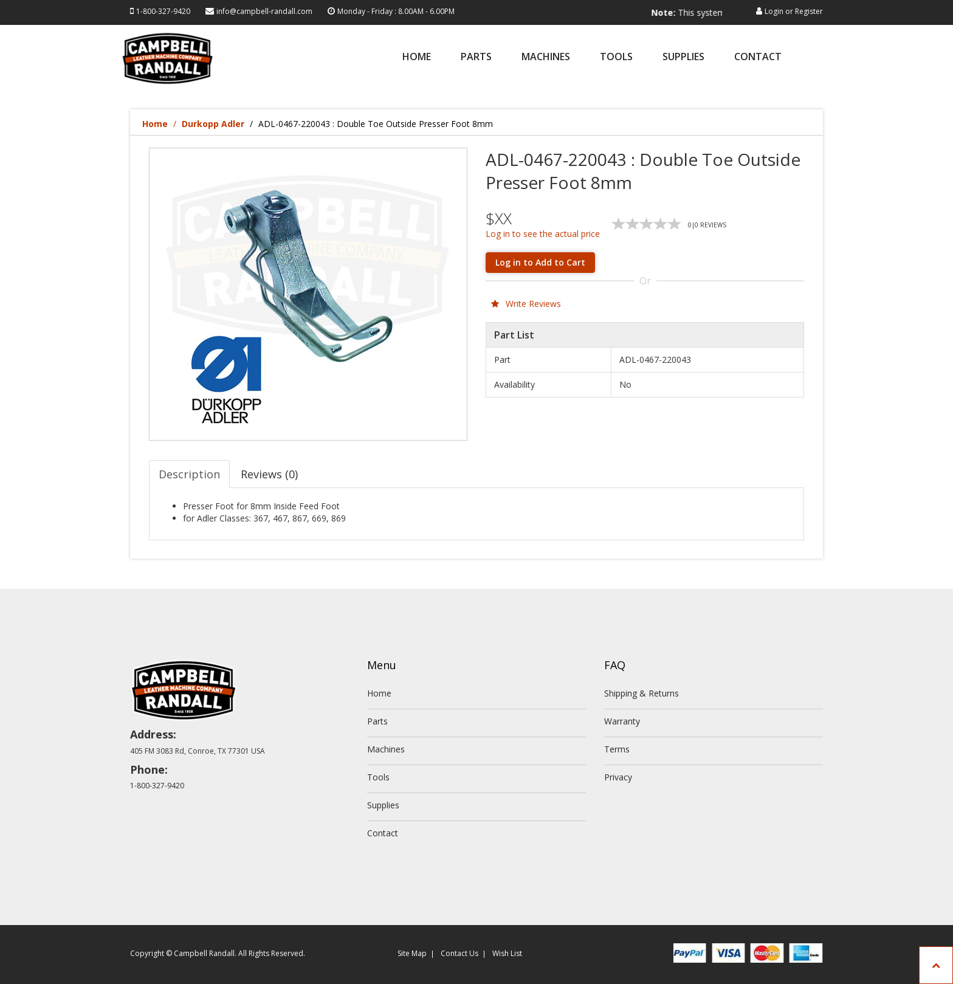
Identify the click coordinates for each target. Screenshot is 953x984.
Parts (476, 57)
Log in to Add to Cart (540, 262)
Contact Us (459, 953)
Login (774, 11)
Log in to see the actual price (543, 233)
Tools (616, 57)
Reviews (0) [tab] (269, 474)
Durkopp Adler (213, 123)
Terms (617, 749)
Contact (758, 57)
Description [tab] (189, 474)
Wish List (507, 953)
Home (416, 57)
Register (809, 11)
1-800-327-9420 (163, 11)
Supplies (683, 57)
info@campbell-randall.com (264, 11)
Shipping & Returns (641, 693)
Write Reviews (526, 303)
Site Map (412, 953)
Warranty (622, 721)
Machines (545, 57)
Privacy (618, 777)
